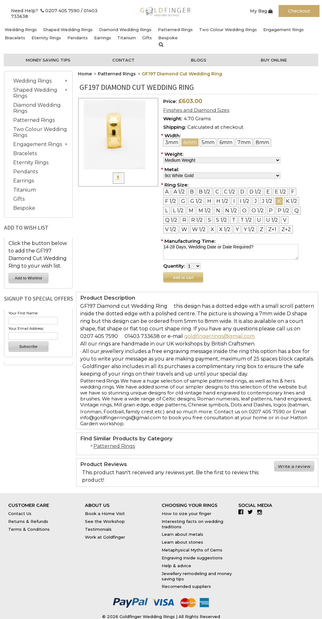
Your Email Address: (26, 328)
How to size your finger (186, 513)
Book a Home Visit (105, 513)
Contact (123, 59)
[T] (233, 220)
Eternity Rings (46, 37)
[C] (217, 192)
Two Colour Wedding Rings (228, 29)
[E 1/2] (280, 192)
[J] (256, 201)
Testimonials (98, 529)
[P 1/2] (283, 210)
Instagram (261, 511)
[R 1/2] (197, 220)
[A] (166, 192)
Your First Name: (23, 313)
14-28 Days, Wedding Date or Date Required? (230, 252)
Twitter (252, 511)
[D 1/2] (255, 192)
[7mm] (244, 142)
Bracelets (15, 37)
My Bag (261, 11)
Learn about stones (182, 542)
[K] (279, 201)
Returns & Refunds (28, 521)
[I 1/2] (244, 201)
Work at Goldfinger (105, 537)
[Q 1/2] (171, 220)
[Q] (296, 210)
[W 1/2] (199, 229)
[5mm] (208, 142)
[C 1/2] (229, 192)
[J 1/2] (267, 201)
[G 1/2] (196, 201)
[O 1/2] (258, 210)
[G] (183, 201)
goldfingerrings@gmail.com (219, 336)
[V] (284, 220)
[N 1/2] (231, 210)
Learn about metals (182, 534)
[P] (271, 210)
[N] (218, 210)
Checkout (299, 11)
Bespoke (168, 37)
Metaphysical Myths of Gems (192, 549)
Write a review (294, 466)
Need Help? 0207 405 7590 (45, 11)
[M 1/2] (205, 210)
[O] (244, 210)
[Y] (237, 229)
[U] (259, 220)
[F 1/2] (170, 201)
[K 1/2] (291, 201)
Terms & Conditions (29, 529)
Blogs (198, 59)
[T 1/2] (246, 220)
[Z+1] (272, 229)
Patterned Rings (175, 29)
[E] (268, 192)
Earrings (102, 37)
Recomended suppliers (186, 586)
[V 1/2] (170, 229)
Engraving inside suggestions (192, 557)
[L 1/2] (178, 210)
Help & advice (176, 565)
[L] (166, 210)
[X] (212, 229)
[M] (191, 210)
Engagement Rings (283, 29)
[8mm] (262, 142)
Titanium (126, 37)
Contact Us (19, 513)
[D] (242, 192)
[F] (292, 192)
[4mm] (189, 142)
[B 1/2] (204, 192)
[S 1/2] (221, 220)
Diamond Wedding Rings (125, 29)
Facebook (242, 511)
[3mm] (171, 142)
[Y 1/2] (249, 229)
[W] (184, 229)
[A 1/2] (179, 192)
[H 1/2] (222, 201)
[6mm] (226, 142)
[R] (184, 220)
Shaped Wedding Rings (68, 29)
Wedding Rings (21, 29)
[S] (209, 220)
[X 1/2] (224, 229)
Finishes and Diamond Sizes (196, 110)
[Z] (261, 229)
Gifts (147, 37)
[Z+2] (286, 229)
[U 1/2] (272, 220)
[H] (209, 201)
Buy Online (274, 59)
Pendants (77, 37)
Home (85, 74)
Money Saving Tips (48, 59)
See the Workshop (105, 521)
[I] (234, 201)
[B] (192, 192)
